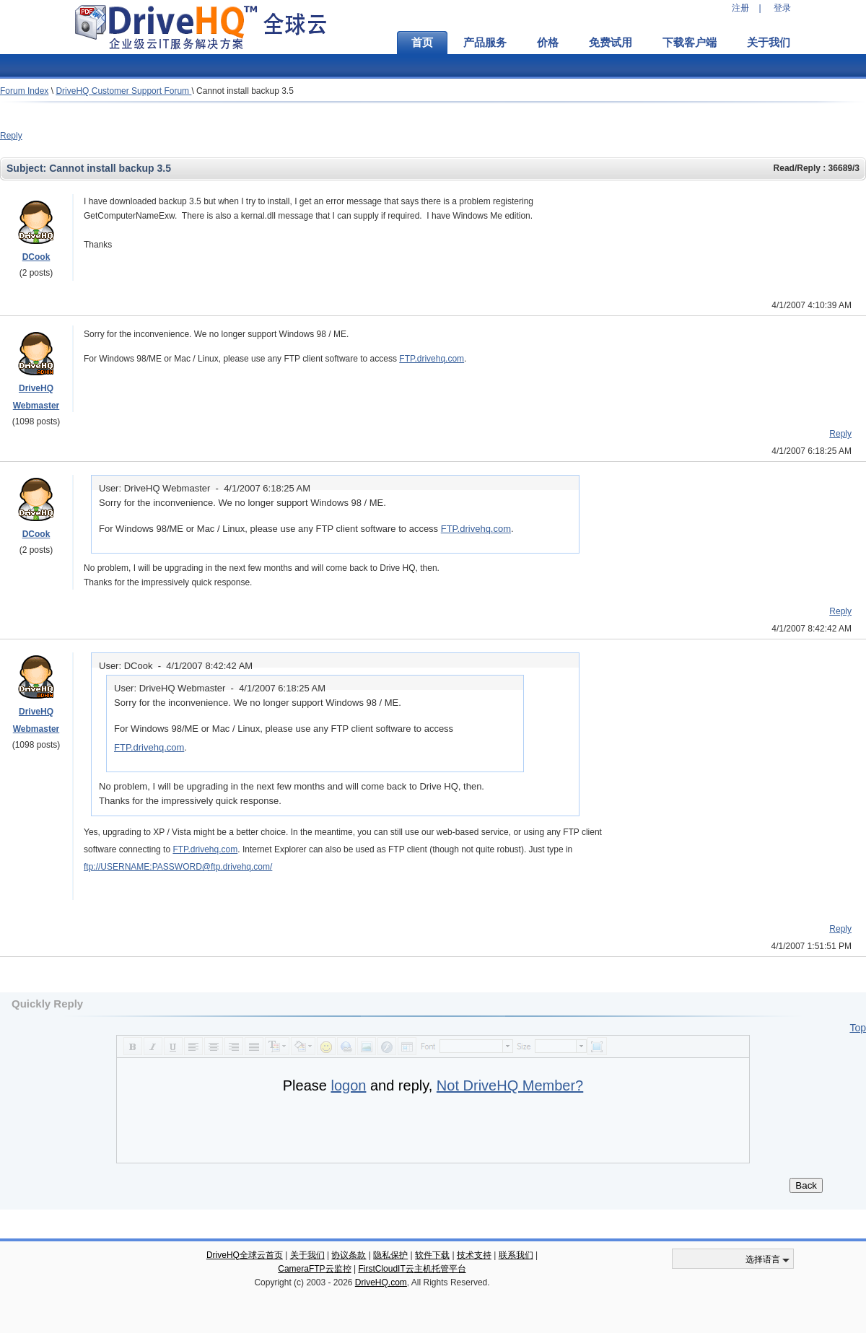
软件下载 (432, 1255)
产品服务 (485, 42)
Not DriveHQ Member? (510, 1085)
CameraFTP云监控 (314, 1269)
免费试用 (610, 42)
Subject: (27, 168)
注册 (740, 8)
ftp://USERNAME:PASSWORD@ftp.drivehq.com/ (178, 867)
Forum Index (24, 91)
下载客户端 (689, 42)
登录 (782, 8)
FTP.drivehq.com (431, 359)
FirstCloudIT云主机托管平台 (411, 1269)
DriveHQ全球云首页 (244, 1255)
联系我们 (516, 1255)
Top (857, 1027)
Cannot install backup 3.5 (245, 91)
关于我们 (768, 42)
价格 (548, 42)
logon (348, 1085)
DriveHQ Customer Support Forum (123, 91)
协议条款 (348, 1255)
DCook (36, 257)
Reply (11, 136)
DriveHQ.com (381, 1282)
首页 (422, 42)
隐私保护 (390, 1255)
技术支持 (474, 1255)
